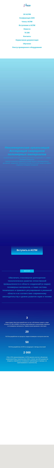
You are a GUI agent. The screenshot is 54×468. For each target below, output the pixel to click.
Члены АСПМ (27, 22)
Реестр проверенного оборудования (27, 47)
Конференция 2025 (27, 18)
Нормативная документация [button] (27, 40)
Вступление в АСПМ (27, 25)
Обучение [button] (27, 44)
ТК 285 (27, 33)
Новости (27, 29)
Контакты (27, 36)
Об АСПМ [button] (27, 14)
